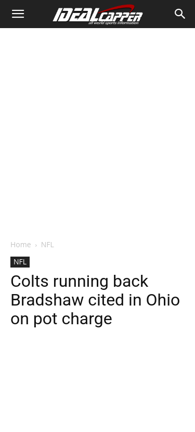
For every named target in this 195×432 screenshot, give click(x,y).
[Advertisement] (97, 130)
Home (20, 244)
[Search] (180, 14)
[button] (17, 14)
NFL (47, 244)
